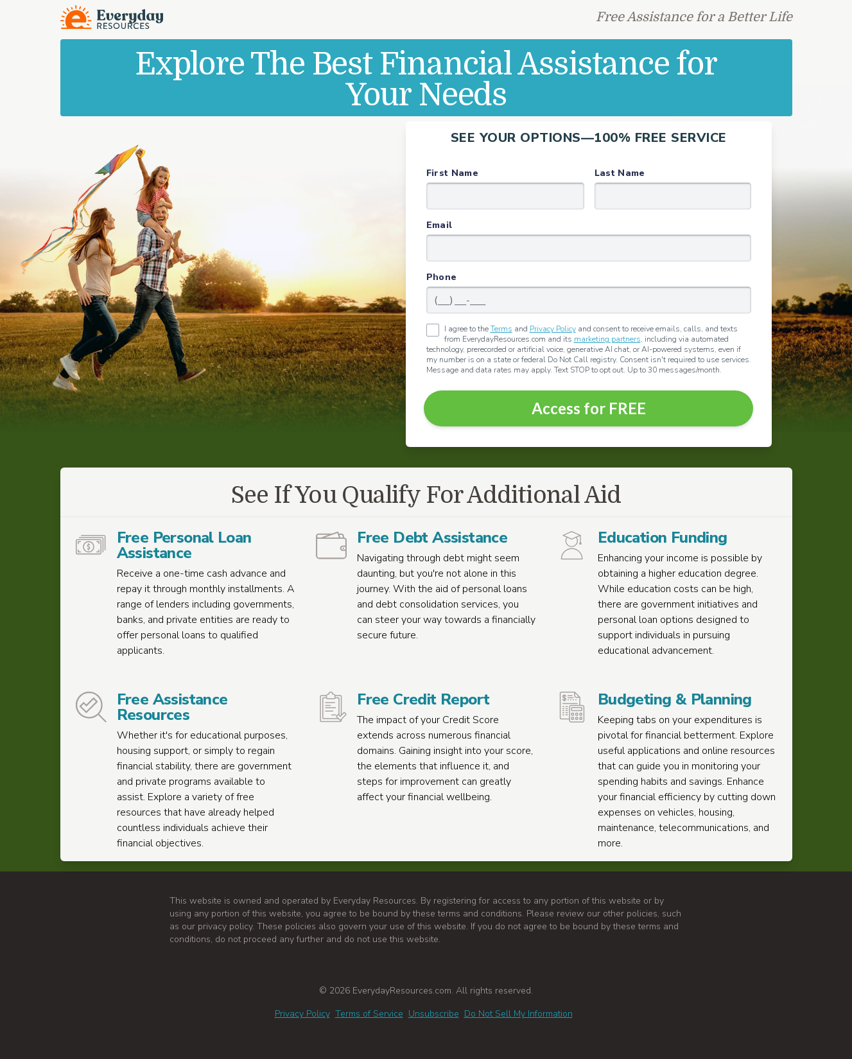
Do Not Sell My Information (518, 1014)
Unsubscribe (433, 1014)
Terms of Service (369, 1014)
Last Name (620, 173)
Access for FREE (589, 408)
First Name (452, 173)
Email (439, 225)
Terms (501, 329)
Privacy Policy (553, 329)
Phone (441, 277)
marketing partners (607, 339)
